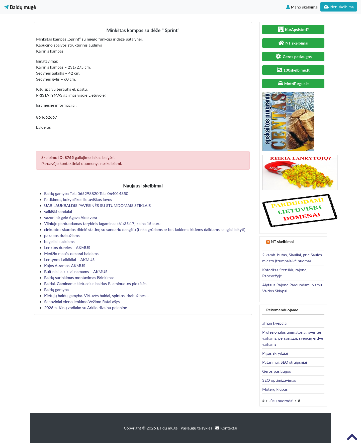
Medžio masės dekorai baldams (71, 253)
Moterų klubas (275, 389)
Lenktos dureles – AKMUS (67, 247)
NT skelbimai (282, 241)
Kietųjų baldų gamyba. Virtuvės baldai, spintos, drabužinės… (96, 295)
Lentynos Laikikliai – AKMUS (69, 259)
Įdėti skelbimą (339, 6)
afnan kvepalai (274, 323)
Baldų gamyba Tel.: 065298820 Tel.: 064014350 (86, 193)
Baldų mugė (20, 7)
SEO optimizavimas (279, 380)
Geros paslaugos (276, 371)
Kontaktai (226, 427)
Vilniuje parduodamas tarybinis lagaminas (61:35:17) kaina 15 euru (102, 223)
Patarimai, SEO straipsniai (284, 362)
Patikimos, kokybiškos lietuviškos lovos (78, 199)
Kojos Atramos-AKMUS (64, 265)
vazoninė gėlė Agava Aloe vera (70, 217)
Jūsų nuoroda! (281, 400)
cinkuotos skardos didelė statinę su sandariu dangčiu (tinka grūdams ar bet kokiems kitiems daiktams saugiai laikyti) (144, 229)
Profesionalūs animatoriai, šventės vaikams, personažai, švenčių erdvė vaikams (292, 338)
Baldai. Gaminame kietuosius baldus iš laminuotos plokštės (95, 283)
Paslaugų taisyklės (197, 427)
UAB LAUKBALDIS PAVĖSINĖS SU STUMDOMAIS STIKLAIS (97, 205)
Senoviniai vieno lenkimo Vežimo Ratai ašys (82, 301)
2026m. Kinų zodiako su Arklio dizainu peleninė (85, 307)
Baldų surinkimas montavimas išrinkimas (79, 277)
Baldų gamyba (56, 289)
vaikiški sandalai (58, 211)
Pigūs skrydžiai (275, 353)
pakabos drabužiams (62, 235)
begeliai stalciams (59, 241)
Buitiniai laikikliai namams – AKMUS (75, 271)
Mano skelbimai (302, 7)
